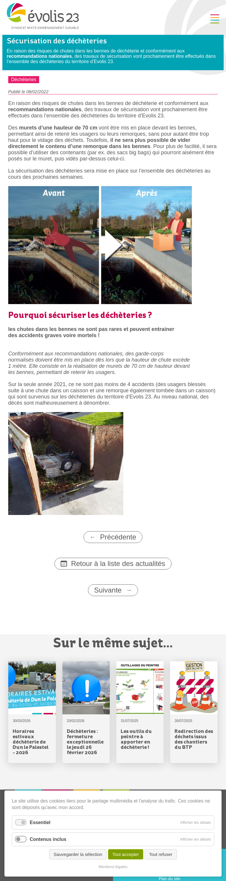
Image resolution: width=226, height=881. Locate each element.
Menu (214, 18)
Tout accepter (125, 854)
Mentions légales (113, 866)
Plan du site (169, 878)
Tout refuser (160, 854)
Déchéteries (23, 79)
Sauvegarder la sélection (78, 854)
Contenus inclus (48, 839)
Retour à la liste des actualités (118, 563)
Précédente (118, 537)
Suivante (108, 590)
